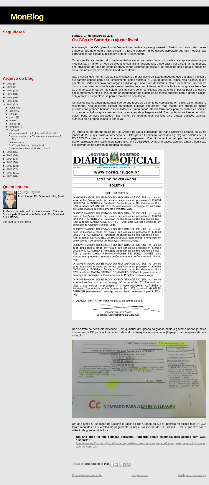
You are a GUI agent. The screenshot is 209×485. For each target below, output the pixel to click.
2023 (10, 83)
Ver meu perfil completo (17, 221)
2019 (10, 97)
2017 (10, 104)
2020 (10, 93)
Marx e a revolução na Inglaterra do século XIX (33, 133)
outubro (14, 107)
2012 (10, 165)
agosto (14, 110)
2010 (10, 172)
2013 (10, 162)
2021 (10, 90)
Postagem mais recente (87, 475)
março (13, 123)
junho (13, 117)
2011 (10, 169)
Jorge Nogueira (31, 192)
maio (12, 120)
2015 (10, 155)
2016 (10, 151)
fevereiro (15, 126)
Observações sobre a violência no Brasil (29, 148)
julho (12, 114)
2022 (10, 87)
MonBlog (27, 16)
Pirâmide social (16, 142)
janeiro (14, 130)
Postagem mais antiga (192, 475)
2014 (10, 158)
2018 (10, 100)
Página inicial (140, 475)
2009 (10, 176)
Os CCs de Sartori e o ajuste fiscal (26, 145)
